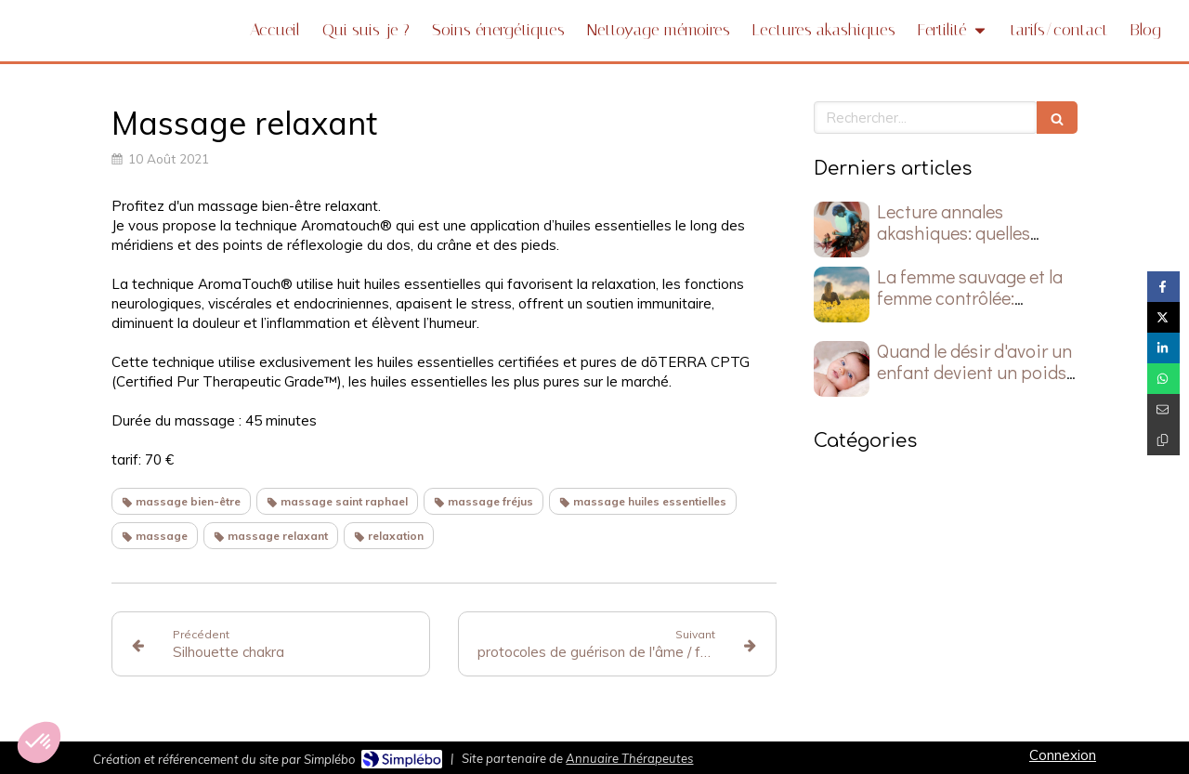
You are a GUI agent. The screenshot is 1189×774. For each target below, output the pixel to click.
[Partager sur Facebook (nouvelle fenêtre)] (1163, 286)
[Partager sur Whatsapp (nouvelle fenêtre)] (1163, 378)
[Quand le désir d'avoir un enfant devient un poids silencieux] (841, 369)
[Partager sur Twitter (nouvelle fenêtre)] (1163, 317)
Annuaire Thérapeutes (629, 758)
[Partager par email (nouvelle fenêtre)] (1163, 409)
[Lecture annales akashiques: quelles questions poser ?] (841, 229)
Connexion (1062, 755)
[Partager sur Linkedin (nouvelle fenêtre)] (1163, 348)
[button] (39, 742)
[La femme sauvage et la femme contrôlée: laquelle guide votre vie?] (841, 294)
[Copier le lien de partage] (1163, 440)
